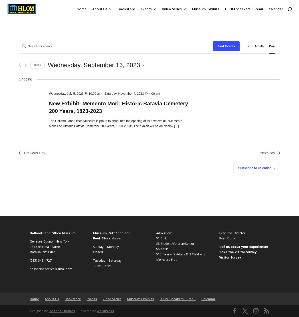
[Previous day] (20, 65)
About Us (99, 9)
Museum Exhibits (205, 9)
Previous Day (32, 153)
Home (82, 9)
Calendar (276, 9)
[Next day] (25, 65)
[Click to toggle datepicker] (96, 65)
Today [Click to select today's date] (37, 64)
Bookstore (126, 9)
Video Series (172, 9)
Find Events (226, 46)
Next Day (270, 153)
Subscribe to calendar (254, 168)
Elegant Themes (61, 311)
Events (146, 9)
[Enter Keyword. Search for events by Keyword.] (116, 46)
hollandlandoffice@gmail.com (51, 269)
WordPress (105, 311)
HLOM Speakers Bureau (244, 9)
